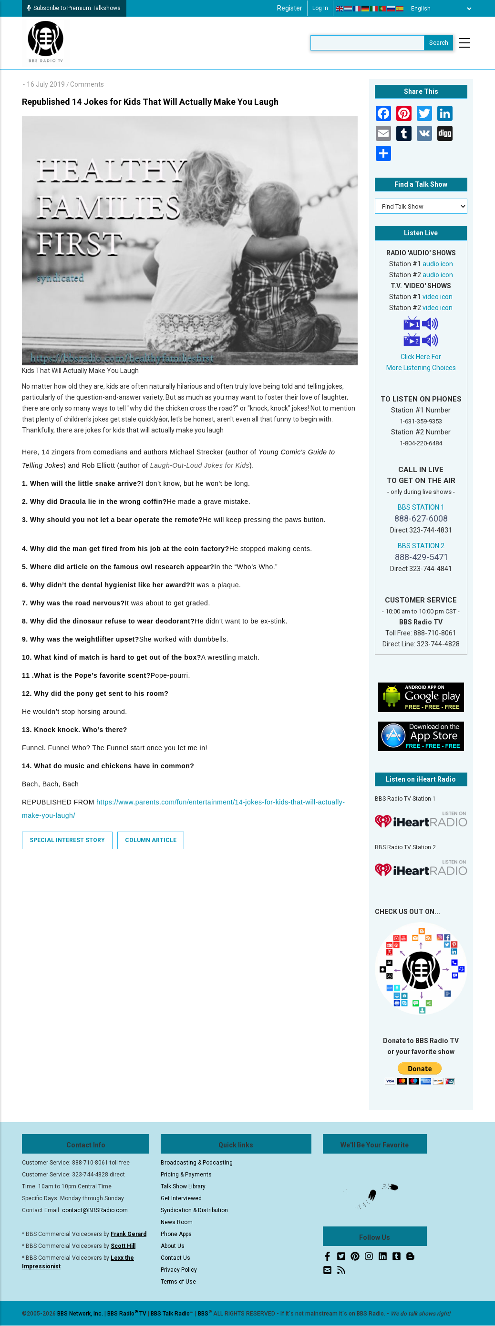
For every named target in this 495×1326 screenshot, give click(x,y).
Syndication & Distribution (194, 1210)
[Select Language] (438, 8)
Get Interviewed (181, 1198)
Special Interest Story (67, 840)
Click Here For (421, 357)
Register (289, 8)
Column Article (150, 840)
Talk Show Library (183, 1186)
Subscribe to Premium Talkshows (74, 8)
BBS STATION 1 (421, 507)
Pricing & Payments (186, 1174)
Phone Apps (176, 1234)
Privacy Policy (179, 1269)
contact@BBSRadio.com (95, 1210)
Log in (320, 8)
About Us (173, 1246)
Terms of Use (178, 1281)
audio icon (438, 264)
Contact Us (175, 1258)
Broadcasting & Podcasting (197, 1162)
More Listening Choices (421, 368)
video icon (438, 297)
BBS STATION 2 (421, 546)
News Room (177, 1222)
